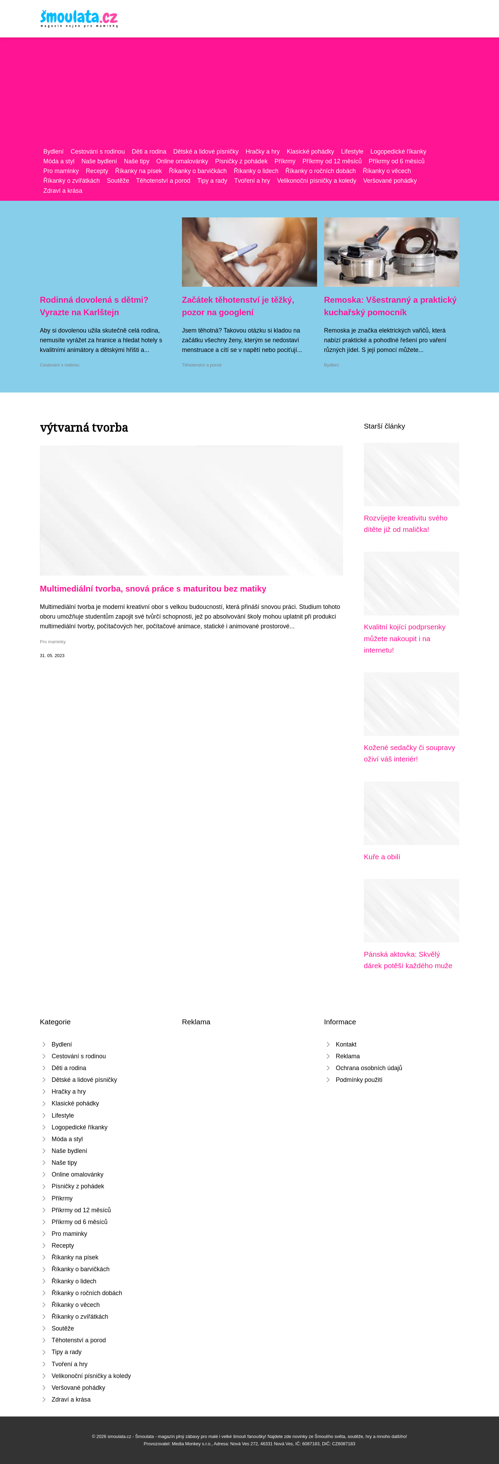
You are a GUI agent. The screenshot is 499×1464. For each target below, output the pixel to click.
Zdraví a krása (62, 190)
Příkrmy (285, 161)
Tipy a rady (212, 180)
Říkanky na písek (138, 170)
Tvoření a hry (252, 180)
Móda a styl (59, 161)
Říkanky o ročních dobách (320, 170)
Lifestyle (352, 151)
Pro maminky (61, 170)
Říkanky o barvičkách (198, 170)
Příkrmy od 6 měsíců (396, 161)
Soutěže (118, 180)
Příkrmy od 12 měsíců (332, 161)
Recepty (97, 170)
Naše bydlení (99, 161)
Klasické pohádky (310, 151)
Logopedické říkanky (398, 151)
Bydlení (53, 151)
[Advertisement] (249, 94)
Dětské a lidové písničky (206, 151)
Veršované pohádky (390, 180)
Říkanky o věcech (387, 170)
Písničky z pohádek (241, 161)
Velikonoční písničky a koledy (316, 180)
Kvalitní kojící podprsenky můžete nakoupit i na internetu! (405, 638)
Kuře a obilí (382, 857)
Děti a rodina (149, 151)
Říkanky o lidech (256, 170)
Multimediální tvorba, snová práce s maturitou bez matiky (153, 588)
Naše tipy (136, 161)
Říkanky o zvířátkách (71, 180)
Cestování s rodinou (98, 151)
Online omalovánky (182, 161)
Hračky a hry (263, 151)
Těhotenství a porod (163, 180)
